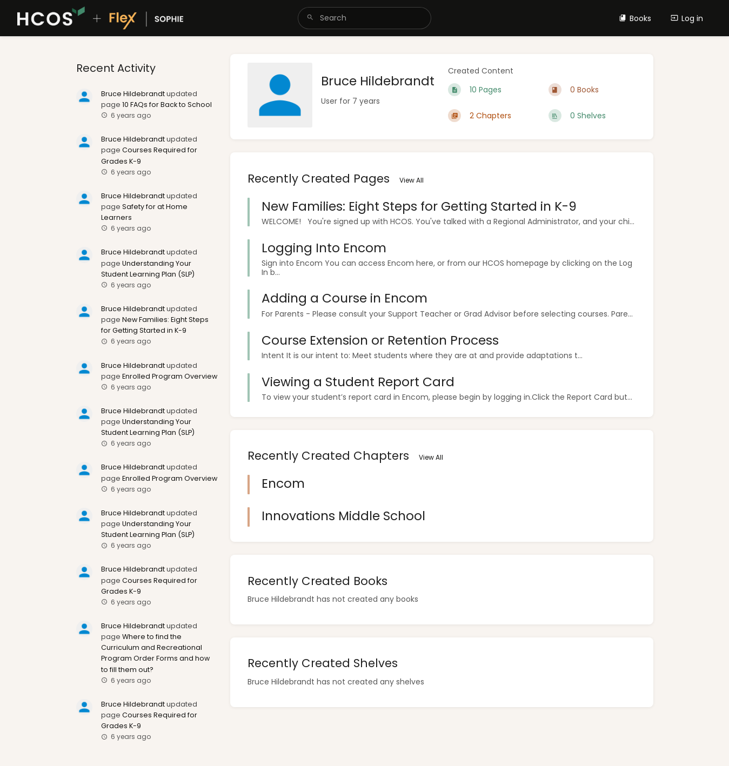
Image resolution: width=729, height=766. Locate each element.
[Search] (310, 18)
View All (411, 180)
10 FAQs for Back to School (167, 104)
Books (635, 18)
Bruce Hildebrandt (133, 93)
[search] (364, 18)
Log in (687, 18)
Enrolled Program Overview (169, 376)
